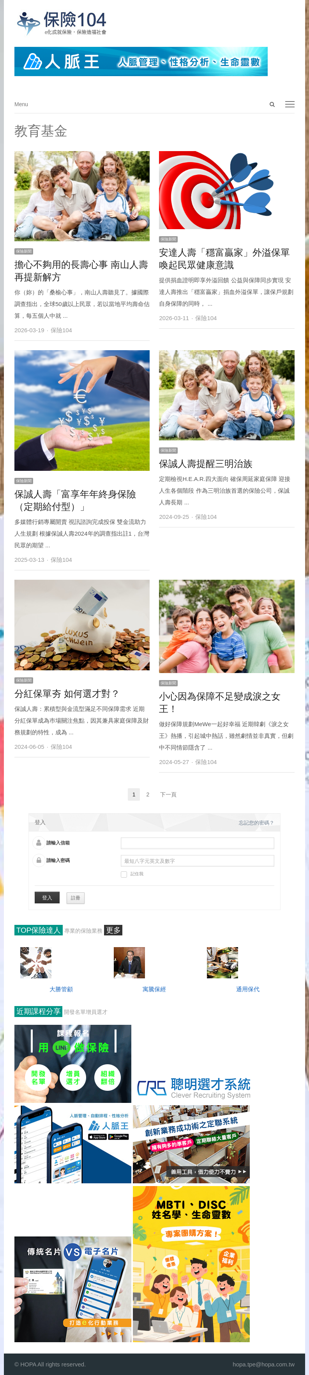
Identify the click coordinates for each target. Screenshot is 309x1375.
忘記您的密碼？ (256, 823)
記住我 (132, 874)
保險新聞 (24, 251)
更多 (113, 930)
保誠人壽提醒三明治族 (205, 463)
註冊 (75, 898)
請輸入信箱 (58, 843)
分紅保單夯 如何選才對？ (67, 693)
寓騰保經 (154, 989)
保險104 (61, 330)
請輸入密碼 (58, 860)
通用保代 (248, 989)
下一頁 (168, 794)
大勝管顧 (61, 989)
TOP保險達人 (38, 930)
